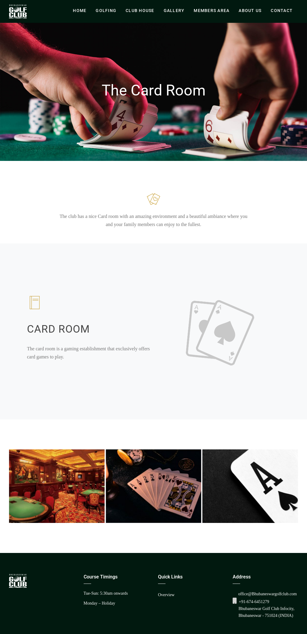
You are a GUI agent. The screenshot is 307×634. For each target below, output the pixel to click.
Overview (166, 595)
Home (79, 10)
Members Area (211, 10)
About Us (250, 10)
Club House (140, 10)
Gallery (174, 10)
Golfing (106, 10)
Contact (282, 10)
